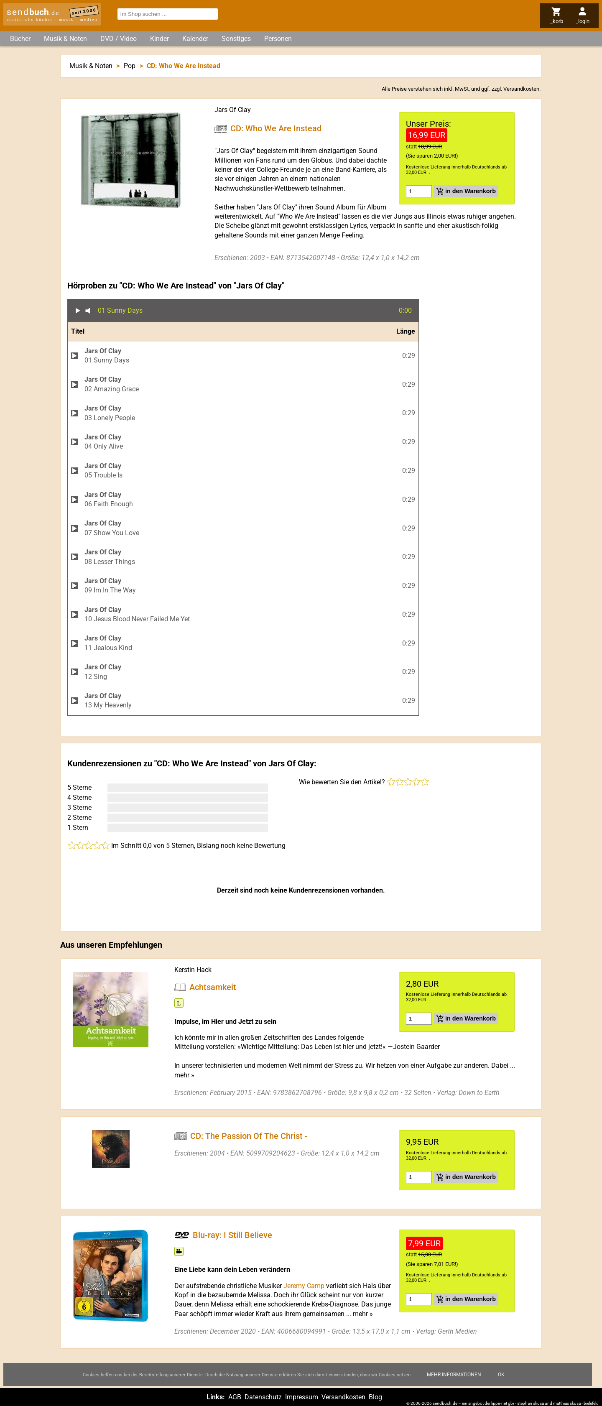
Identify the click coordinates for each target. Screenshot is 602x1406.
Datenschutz (263, 1397)
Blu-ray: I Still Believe (232, 1235)
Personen (278, 39)
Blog (375, 1397)
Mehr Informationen (454, 1375)
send (33, 12)
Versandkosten (521, 89)
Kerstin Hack (193, 970)
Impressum (301, 1397)
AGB (234, 1397)
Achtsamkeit (212, 987)
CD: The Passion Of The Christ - (249, 1136)
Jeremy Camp (303, 1286)
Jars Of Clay (232, 110)
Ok (501, 1375)
